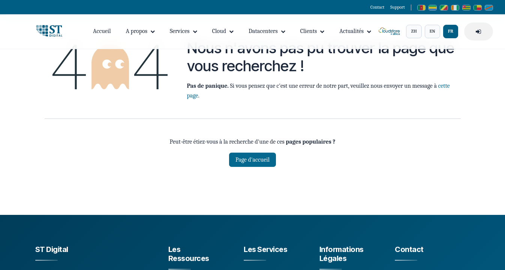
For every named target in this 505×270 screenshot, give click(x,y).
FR (450, 31)
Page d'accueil (252, 159)
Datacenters (267, 31)
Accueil (102, 31)
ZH (414, 31)
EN (432, 31)
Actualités (355, 31)
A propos (140, 31)
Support (397, 7)
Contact (377, 7)
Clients (312, 31)
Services (183, 31)
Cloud (223, 31)
